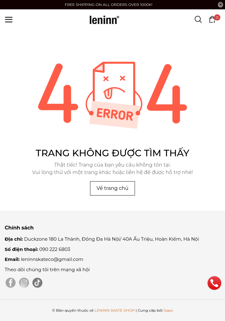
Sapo (168, 310)
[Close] (220, 4)
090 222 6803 (54, 249)
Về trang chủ (112, 188)
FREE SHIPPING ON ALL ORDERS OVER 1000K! (108, 4)
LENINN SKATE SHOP (114, 310)
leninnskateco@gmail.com (52, 259)
